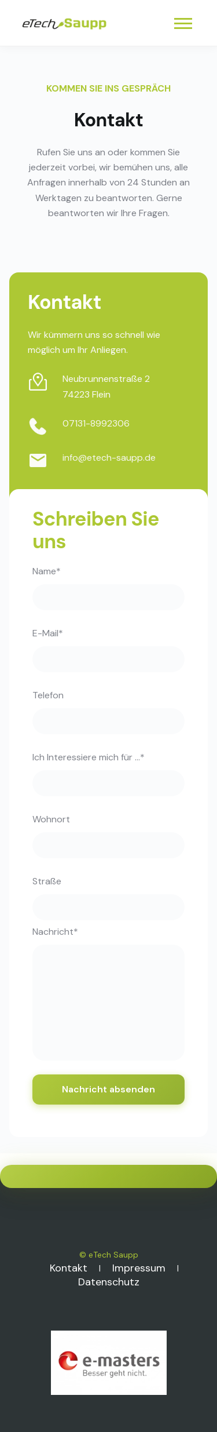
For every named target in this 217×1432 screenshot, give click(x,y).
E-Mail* (47, 633)
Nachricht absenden (108, 1089)
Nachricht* (55, 931)
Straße (46, 881)
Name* (46, 571)
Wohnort (51, 819)
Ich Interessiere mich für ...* (88, 757)
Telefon (48, 695)
